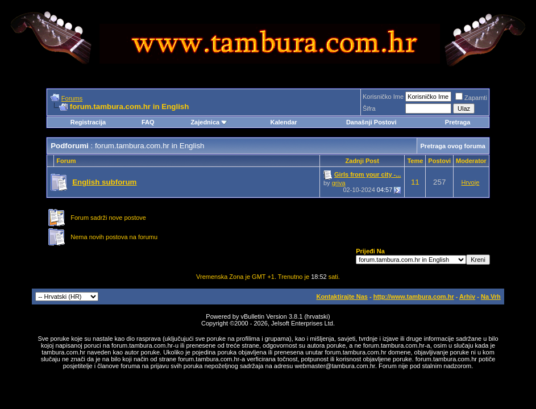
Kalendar (283, 122)
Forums (71, 98)
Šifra (369, 108)
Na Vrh (491, 296)
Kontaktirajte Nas (341, 296)
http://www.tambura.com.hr (413, 296)
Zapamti (471, 97)
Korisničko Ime (383, 96)
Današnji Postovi (371, 122)
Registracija (88, 122)
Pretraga (458, 122)
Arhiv (467, 296)
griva (339, 183)
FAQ (148, 122)
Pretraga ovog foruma (453, 146)
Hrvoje (471, 182)
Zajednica (208, 122)
